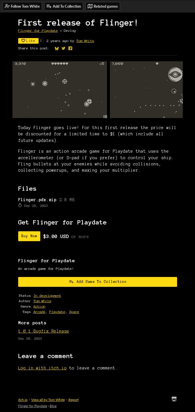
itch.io (23, 400)
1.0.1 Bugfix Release (43, 331)
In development (47, 295)
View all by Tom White (48, 400)
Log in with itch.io (42, 368)
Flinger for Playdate (38, 30)
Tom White (85, 41)
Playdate (57, 312)
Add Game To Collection (98, 281)
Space (74, 312)
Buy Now (29, 236)
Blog (53, 406)
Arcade (39, 312)
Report (73, 400)
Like (28, 41)
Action (39, 306)
